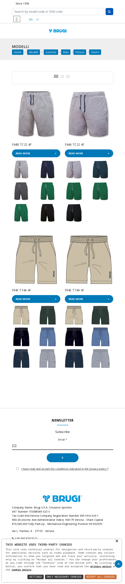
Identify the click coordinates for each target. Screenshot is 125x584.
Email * (62, 439)
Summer (51, 52)
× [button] (117, 541)
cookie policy (21, 570)
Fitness (79, 52)
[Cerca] (58, 11)
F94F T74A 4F (21, 290)
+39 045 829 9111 (26, 538)
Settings (35, 577)
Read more (23, 153)
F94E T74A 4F (74, 290)
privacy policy (101, 566)
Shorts (95, 52)
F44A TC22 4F (74, 145)
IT (37, 19)
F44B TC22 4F (22, 145)
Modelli (33, 52)
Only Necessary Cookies (64, 577)
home (17, 52)
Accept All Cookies (101, 577)
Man (66, 52)
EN (31, 19)
